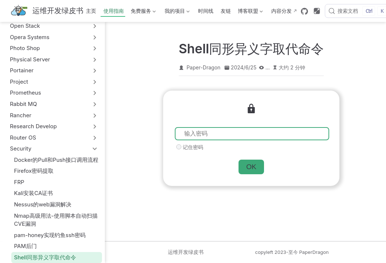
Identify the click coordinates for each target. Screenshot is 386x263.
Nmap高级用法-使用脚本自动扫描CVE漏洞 (56, 220)
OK (251, 167)
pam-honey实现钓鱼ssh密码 (50, 235)
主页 (91, 11)
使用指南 (113, 11)
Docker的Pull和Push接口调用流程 (56, 159)
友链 (226, 11)
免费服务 (142, 12)
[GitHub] (304, 11)
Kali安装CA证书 (33, 193)
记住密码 (193, 147)
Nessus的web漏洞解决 (43, 204)
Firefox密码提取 (34, 170)
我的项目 (176, 12)
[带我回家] (46, 11)
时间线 (205, 11)
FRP (19, 182)
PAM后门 (25, 246)
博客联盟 (249, 12)
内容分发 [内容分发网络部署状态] (281, 11)
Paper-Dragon (203, 67)
